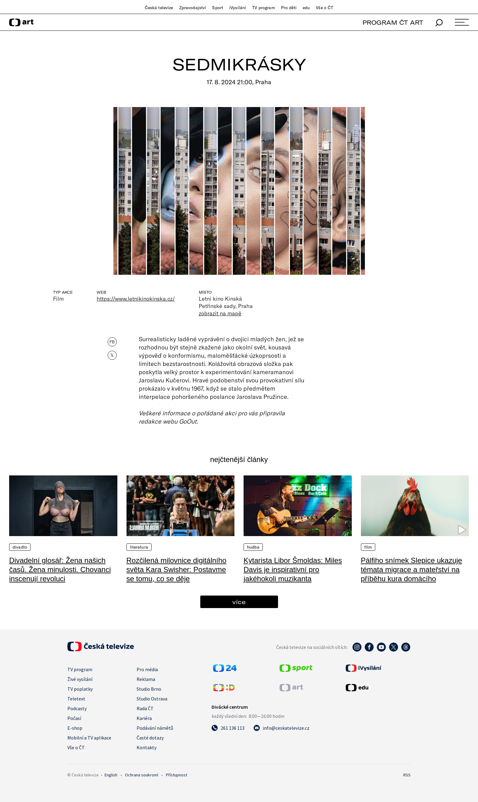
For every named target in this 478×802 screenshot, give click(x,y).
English (111, 775)
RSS (407, 775)
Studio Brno (149, 689)
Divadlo (19, 547)
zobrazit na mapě (220, 313)
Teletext (76, 699)
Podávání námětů (155, 728)
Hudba (253, 547)
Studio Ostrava (152, 699)
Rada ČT (145, 708)
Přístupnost (176, 775)
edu (306, 7)
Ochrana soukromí (141, 775)
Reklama (146, 679)
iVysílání (237, 7)
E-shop (74, 728)
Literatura (139, 547)
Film (368, 547)
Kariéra (144, 718)
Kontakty (146, 747)
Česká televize (159, 7)
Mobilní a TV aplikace (89, 738)
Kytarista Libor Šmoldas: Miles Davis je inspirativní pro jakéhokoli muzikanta (293, 569)
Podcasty (77, 708)
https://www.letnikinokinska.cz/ (136, 298)
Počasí (74, 718)
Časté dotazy (150, 738)
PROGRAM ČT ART (392, 22)
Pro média (147, 669)
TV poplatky (80, 689)
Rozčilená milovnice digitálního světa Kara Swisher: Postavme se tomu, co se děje (177, 569)
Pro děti (289, 7)
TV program (263, 7)
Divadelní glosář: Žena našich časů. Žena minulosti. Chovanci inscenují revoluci (60, 569)
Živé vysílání (79, 679)
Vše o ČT (324, 7)
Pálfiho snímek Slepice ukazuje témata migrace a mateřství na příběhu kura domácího (411, 569)
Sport (217, 7)
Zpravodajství (192, 7)
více (239, 602)
